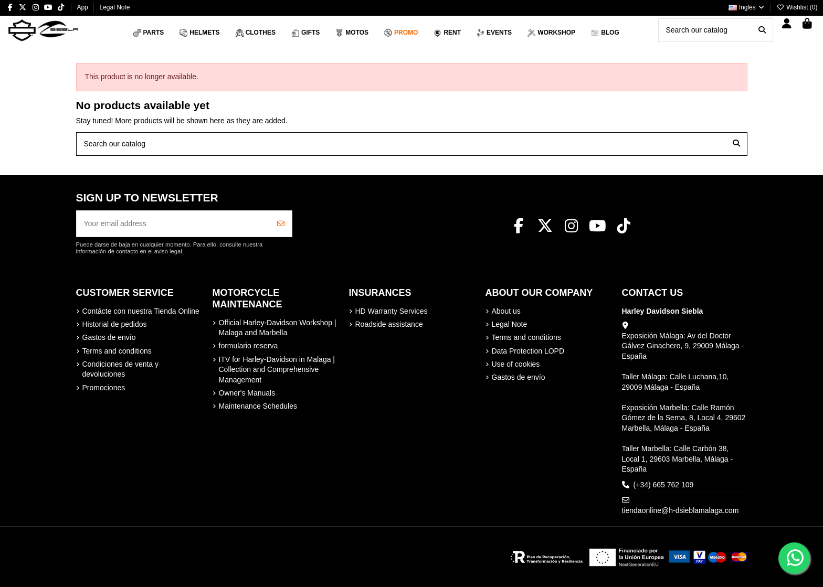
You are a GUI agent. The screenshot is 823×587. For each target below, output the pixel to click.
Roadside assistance (389, 324)
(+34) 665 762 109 (664, 485)
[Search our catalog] (762, 30)
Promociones (103, 387)
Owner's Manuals (247, 393)
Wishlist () (797, 7)
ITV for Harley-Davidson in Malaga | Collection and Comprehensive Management (277, 369)
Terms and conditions (117, 351)
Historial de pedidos (114, 324)
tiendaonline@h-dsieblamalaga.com (680, 510)
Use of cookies (516, 364)
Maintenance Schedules (258, 406)
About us (506, 311)
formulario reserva (248, 345)
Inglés (747, 7)
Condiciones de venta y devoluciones (120, 369)
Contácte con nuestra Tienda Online (140, 311)
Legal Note (114, 7)
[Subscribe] (281, 224)
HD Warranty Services (391, 311)
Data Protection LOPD (528, 351)
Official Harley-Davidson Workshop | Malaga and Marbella (277, 327)
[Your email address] (173, 224)
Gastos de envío (109, 337)
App (83, 7)
